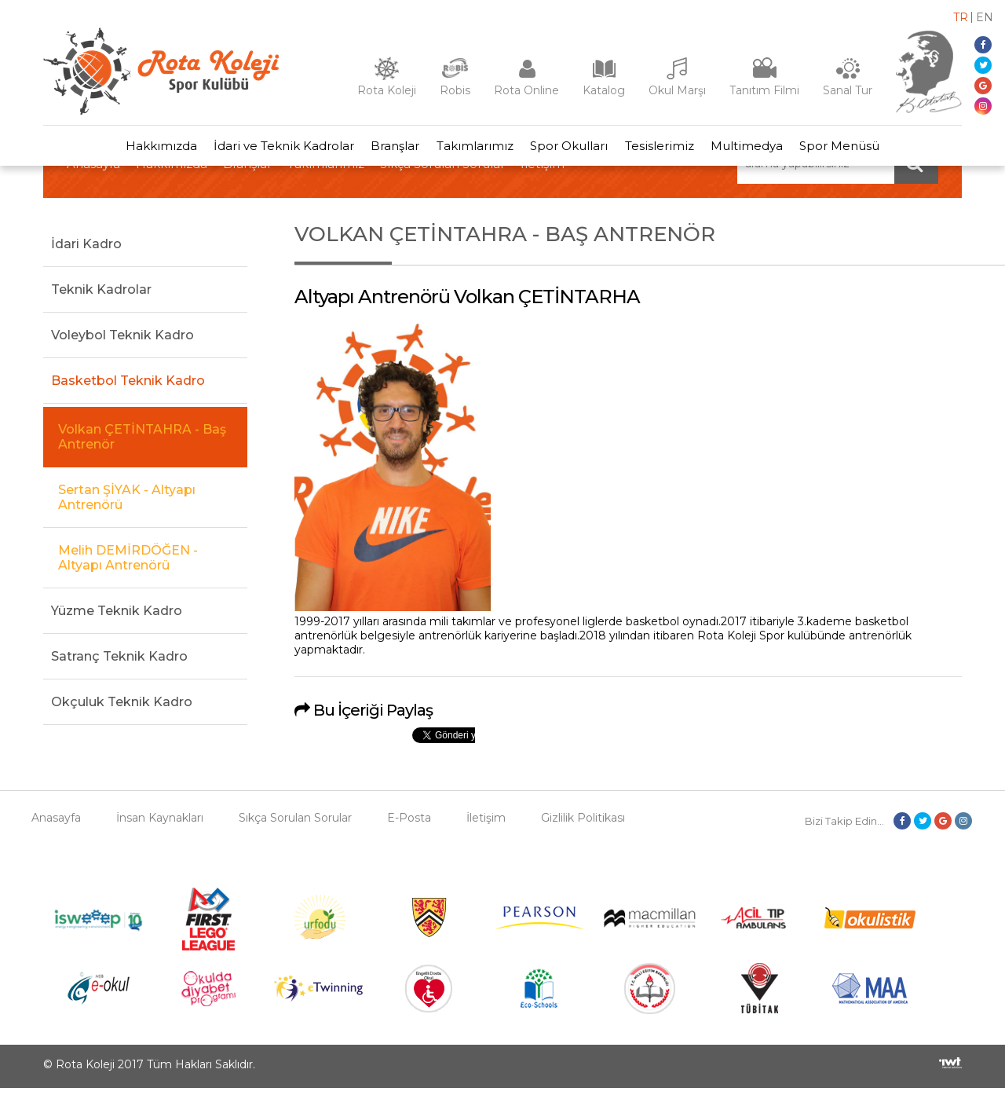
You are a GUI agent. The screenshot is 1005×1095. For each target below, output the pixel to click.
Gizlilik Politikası (583, 825)
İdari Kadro (86, 250)
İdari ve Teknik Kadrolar (271, 148)
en (984, 17)
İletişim (486, 825)
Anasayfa (56, 825)
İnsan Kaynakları (159, 825)
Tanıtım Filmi (764, 90)
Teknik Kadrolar (101, 295)
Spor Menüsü (858, 148)
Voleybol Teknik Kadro (122, 341)
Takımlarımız (472, 148)
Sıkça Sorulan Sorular (295, 825)
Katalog (604, 90)
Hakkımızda (143, 148)
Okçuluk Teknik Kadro (121, 708)
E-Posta (409, 825)
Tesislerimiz (667, 148)
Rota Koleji (386, 90)
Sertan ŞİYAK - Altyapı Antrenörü (127, 503)
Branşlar (388, 148)
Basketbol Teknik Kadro (128, 386)
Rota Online (526, 90)
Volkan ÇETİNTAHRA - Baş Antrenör (142, 443)
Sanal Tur (847, 90)
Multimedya (760, 148)
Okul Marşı (677, 90)
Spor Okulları (572, 148)
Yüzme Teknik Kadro (116, 617)
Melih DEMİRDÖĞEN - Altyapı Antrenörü (128, 564)
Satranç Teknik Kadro (119, 662)
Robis (455, 90)
